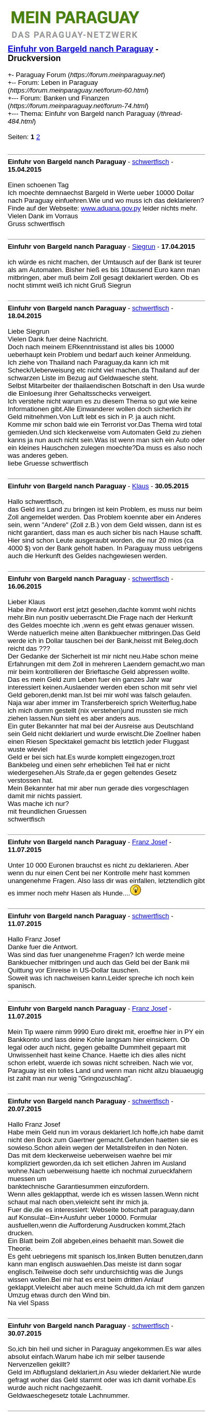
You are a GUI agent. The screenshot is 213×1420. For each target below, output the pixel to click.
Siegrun (143, 246)
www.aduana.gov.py (110, 208)
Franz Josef (149, 842)
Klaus (140, 486)
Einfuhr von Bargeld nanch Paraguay (80, 48)
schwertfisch (150, 162)
